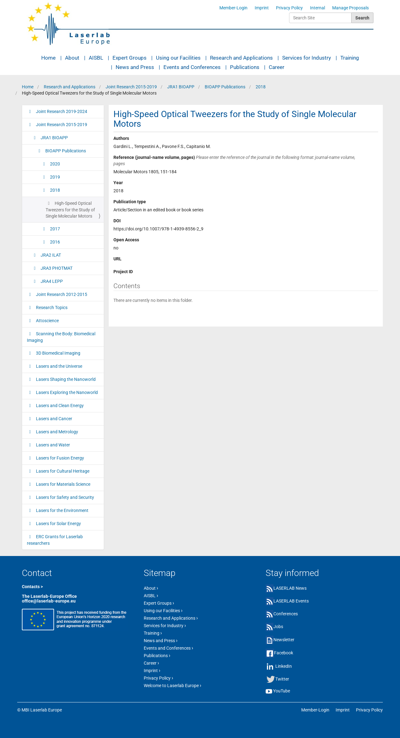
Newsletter (283, 639)
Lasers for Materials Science (62, 484)
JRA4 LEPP (51, 281)
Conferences (285, 613)
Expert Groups (129, 58)
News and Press (135, 67)
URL (117, 258)
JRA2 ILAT (50, 255)
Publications (244, 67)
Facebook (283, 652)
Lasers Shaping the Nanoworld (65, 379)
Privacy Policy (289, 7)
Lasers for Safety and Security (64, 497)
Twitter (282, 678)
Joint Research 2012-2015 (61, 294)
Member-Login (233, 7)
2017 (54, 228)
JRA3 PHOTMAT (56, 268)
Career (276, 67)
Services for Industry (306, 58)
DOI (117, 220)
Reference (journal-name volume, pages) (234, 160)
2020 (54, 163)
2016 (54, 241)
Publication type (129, 201)
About (72, 58)
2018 (261, 86)
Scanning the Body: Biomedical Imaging (61, 337)
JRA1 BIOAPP (180, 86)
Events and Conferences (192, 67)
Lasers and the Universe (58, 366)
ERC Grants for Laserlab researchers (55, 540)
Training (349, 58)
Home (48, 58)
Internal (317, 7)
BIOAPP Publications (225, 86)
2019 (54, 177)
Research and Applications (241, 58)
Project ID (123, 271)
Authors (121, 138)
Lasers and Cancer (53, 418)
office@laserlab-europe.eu (49, 600)
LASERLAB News (290, 588)
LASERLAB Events (291, 600)
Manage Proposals (350, 7)
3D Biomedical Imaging (57, 353)
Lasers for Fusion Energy (59, 457)
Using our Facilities (178, 58)
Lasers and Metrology (56, 431)
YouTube (281, 690)
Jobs (278, 626)
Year (118, 182)
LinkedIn (283, 666)
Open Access (126, 239)
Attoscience (47, 320)
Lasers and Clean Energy (59, 405)
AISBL (96, 58)
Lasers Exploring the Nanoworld (66, 392)
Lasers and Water (52, 444)
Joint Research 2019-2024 (61, 111)
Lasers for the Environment (61, 510)
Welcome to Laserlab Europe (172, 685)
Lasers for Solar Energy (58, 523)
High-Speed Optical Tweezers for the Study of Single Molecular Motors (70, 210)
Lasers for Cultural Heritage (62, 471)
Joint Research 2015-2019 (131, 86)
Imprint (262, 7)
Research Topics (51, 307)
